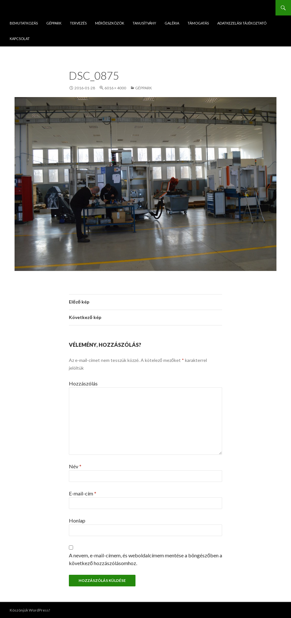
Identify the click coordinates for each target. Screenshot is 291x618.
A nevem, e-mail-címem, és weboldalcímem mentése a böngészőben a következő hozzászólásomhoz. (145, 559)
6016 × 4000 (115, 87)
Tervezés (78, 23)
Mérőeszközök (109, 23)
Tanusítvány (144, 23)
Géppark (53, 23)
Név (75, 466)
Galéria (172, 23)
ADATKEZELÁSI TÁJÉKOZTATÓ (241, 23)
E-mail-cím (82, 493)
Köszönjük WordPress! (30, 610)
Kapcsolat (20, 38)
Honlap (77, 520)
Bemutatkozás (24, 23)
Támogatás (198, 23)
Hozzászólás (83, 383)
